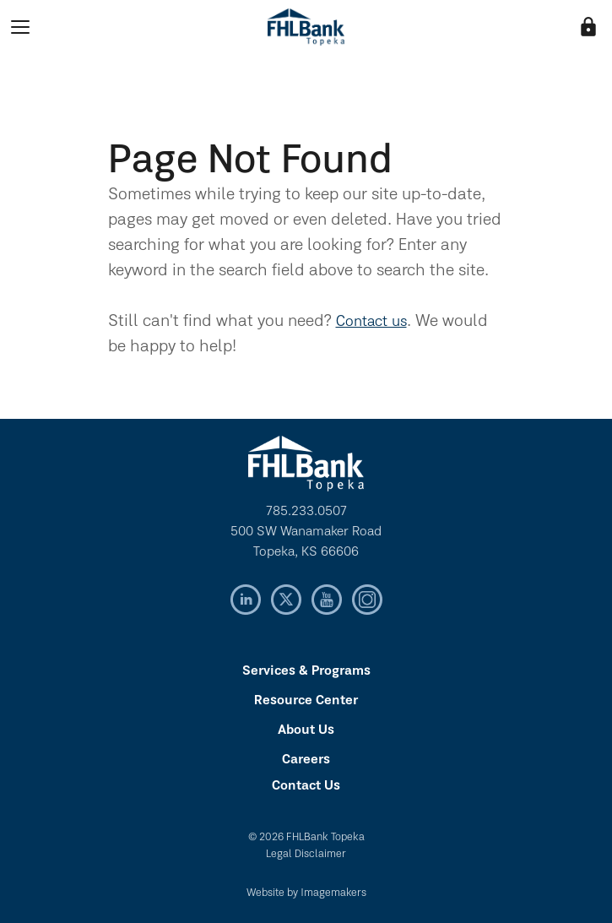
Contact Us (306, 786)
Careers (306, 760)
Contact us (371, 322)
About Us (306, 730)
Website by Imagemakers (306, 893)
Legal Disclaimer (306, 854)
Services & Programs (306, 671)
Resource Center (306, 701)
